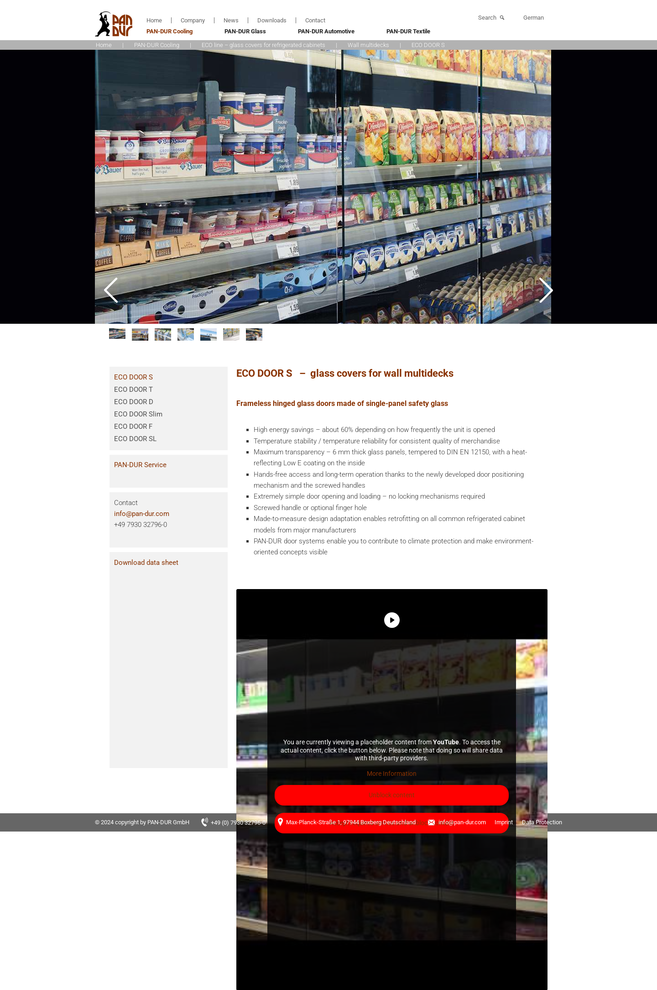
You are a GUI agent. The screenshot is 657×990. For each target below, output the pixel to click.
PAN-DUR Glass (245, 31)
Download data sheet (146, 562)
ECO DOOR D (133, 402)
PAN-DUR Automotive (326, 31)
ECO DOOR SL (135, 439)
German (533, 18)
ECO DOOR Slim (138, 414)
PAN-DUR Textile (408, 31)
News (231, 20)
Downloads (272, 20)
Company (193, 20)
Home (154, 20)
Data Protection (542, 822)
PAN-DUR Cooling (169, 31)
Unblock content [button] (392, 795)
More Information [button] (392, 773)
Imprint (504, 822)
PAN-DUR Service (140, 465)
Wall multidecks (368, 45)
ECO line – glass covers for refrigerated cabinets (263, 45)
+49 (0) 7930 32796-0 (238, 822)
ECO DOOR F (133, 426)
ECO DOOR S (133, 377)
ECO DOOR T (133, 389)
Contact (315, 20)
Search (487, 18)
